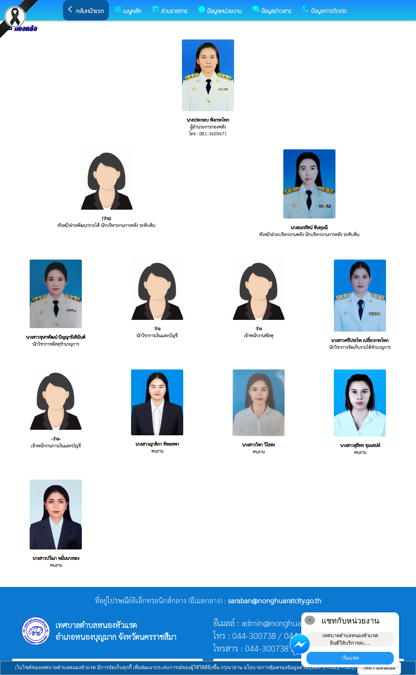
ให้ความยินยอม (379, 667)
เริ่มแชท (350, 658)
